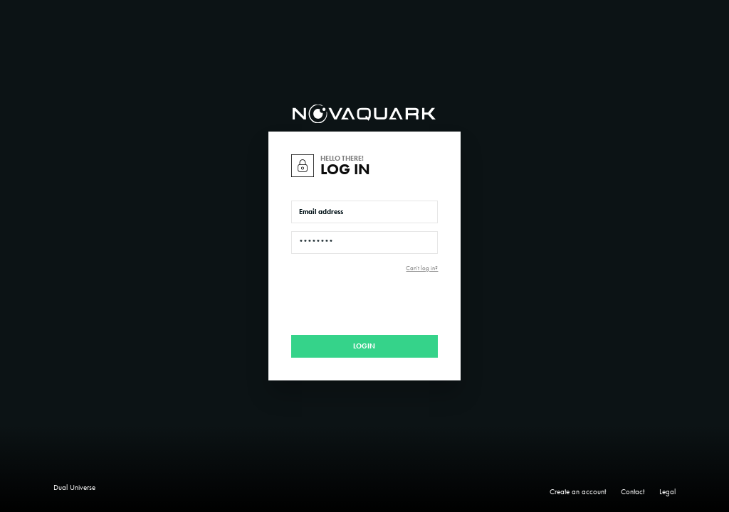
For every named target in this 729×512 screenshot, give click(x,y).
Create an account (578, 491)
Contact (632, 491)
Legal (667, 491)
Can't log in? (422, 268)
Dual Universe (74, 487)
